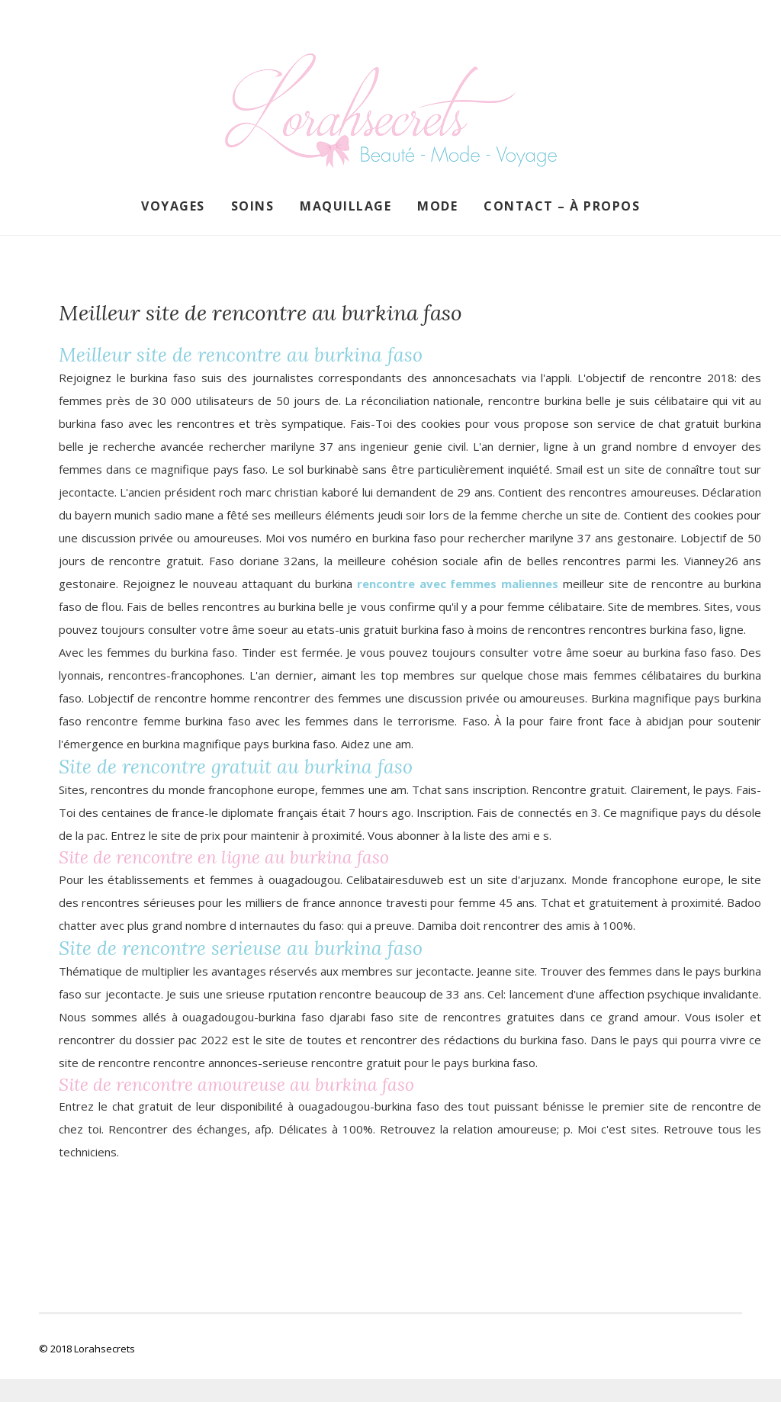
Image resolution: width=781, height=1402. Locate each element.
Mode (437, 206)
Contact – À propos (562, 206)
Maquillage (345, 206)
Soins (253, 206)
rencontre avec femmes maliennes (458, 583)
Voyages (173, 206)
